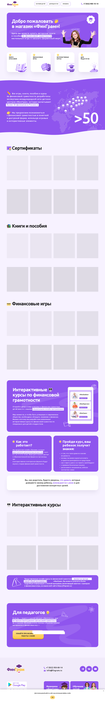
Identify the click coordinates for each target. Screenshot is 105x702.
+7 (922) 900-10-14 (90, 4)
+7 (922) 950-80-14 (54, 667)
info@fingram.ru (54, 670)
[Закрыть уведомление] (104, 691)
